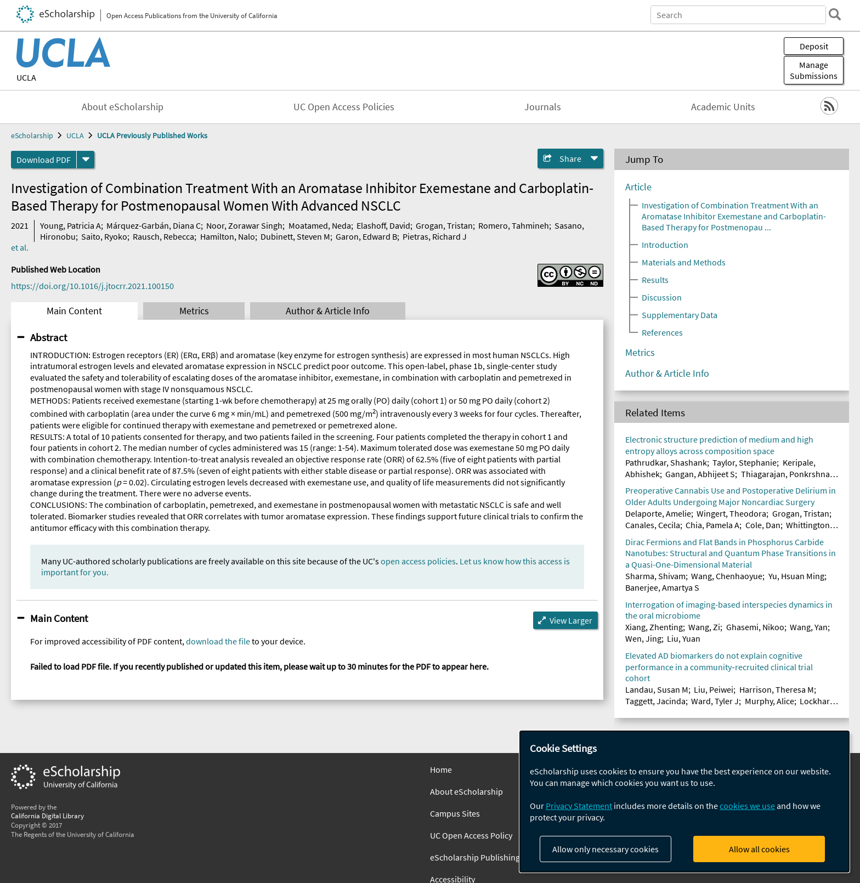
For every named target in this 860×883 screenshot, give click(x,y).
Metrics (194, 311)
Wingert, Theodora (731, 513)
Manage (814, 70)
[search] (835, 14)
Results (655, 279)
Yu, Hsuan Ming (796, 575)
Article (638, 187)
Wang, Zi (704, 626)
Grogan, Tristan (444, 225)
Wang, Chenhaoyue (726, 575)
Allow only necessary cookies (605, 849)
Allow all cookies (759, 849)
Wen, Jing (643, 638)
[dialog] (684, 801)
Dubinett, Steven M (295, 236)
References (662, 332)
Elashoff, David (383, 225)
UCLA (26, 77)
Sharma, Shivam (655, 575)
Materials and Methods (684, 262)
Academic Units (723, 107)
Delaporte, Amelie (658, 513)
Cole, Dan (762, 524)
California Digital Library (47, 815)
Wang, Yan (809, 626)
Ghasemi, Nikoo (755, 626)
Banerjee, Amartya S (662, 587)
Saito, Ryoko (104, 236)
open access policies (418, 561)
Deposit (814, 46)
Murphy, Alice (769, 700)
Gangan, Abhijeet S (700, 473)
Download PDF (43, 159)
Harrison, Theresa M (776, 689)
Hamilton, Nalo (227, 236)
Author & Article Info (328, 311)
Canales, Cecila (652, 524)
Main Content (74, 311)
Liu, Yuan (683, 638)
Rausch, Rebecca (163, 236)
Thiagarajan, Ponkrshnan (788, 473)
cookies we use (747, 805)
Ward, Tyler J (715, 700)
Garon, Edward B (366, 236)
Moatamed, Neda (319, 225)
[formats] (85, 159)
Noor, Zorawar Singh (244, 225)
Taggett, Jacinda (655, 700)
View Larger (571, 620)
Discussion (662, 297)
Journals (542, 107)
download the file (218, 641)
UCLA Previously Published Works (152, 135)
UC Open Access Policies (343, 107)
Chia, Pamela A (712, 524)
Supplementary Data (679, 314)
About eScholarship (122, 107)
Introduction (665, 244)
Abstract (48, 337)
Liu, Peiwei (713, 689)
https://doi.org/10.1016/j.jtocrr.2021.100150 (92, 285)
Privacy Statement (579, 805)
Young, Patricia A (70, 225)
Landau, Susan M (656, 689)
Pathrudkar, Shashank (666, 462)
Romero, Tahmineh (513, 225)
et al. (20, 247)
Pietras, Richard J (435, 236)
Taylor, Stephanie (744, 462)
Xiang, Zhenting (654, 626)
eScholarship (32, 135)
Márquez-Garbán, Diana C (153, 225)
